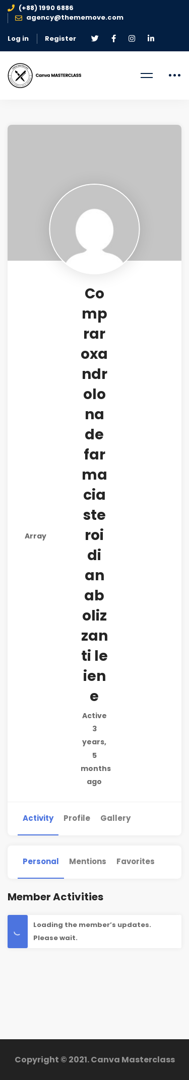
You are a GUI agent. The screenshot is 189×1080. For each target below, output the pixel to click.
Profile (77, 818)
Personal (41, 861)
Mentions (87, 861)
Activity (38, 818)
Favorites (135, 861)
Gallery (115, 818)
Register (60, 38)
